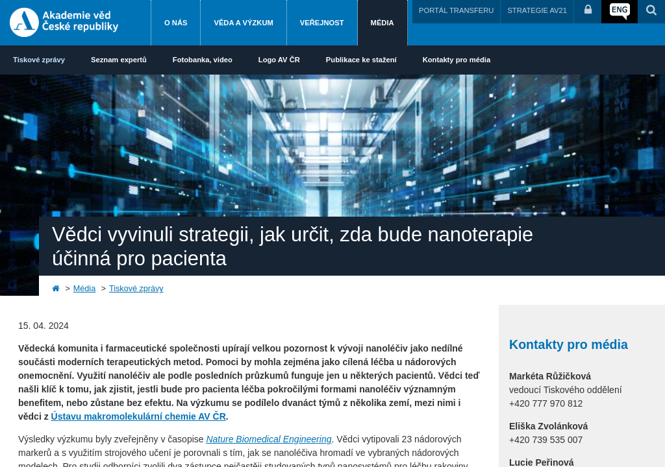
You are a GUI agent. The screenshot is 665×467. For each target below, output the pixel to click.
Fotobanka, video (202, 60)
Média (382, 23)
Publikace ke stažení (361, 60)
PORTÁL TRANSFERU (456, 10)
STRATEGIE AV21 (537, 10)
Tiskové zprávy (39, 60)
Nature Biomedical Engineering (268, 439)
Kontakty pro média (456, 60)
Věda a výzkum (243, 23)
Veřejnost (322, 23)
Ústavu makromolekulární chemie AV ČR (138, 416)
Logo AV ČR (279, 60)
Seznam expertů (119, 60)
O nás (175, 23)
